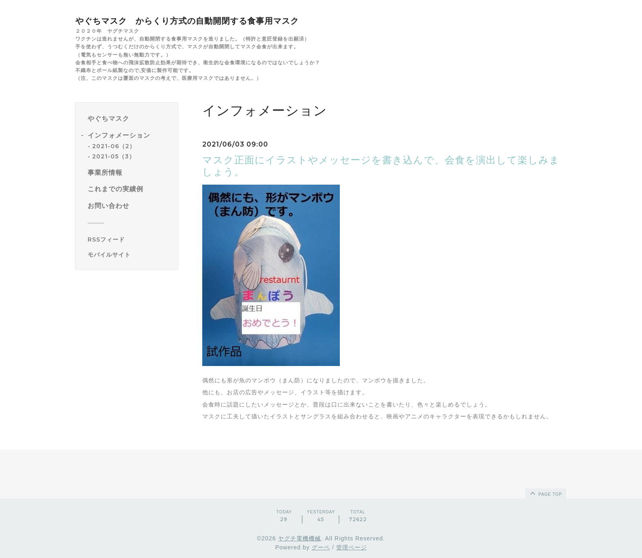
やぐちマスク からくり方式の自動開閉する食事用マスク (187, 21)
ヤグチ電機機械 (299, 538)
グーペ (321, 547)
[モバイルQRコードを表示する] (130, 254)
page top (545, 493)
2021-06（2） (114, 146)
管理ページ (351, 547)
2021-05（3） (113, 156)
